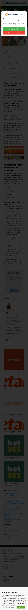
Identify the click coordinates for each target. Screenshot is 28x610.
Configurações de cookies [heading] (10, 592)
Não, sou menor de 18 (14, 33)
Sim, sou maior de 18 (14, 29)
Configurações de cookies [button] (9, 607)
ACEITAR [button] (21, 607)
